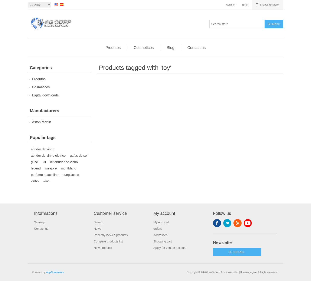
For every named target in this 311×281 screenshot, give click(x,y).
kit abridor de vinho (64, 162)
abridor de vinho (42, 149)
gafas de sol (79, 155)
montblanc (68, 168)
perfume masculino (44, 174)
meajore (51, 168)
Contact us (196, 48)
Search (274, 24)
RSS (237, 223)
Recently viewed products (111, 235)
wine (46, 181)
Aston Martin (41, 122)
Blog (170, 48)
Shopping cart (162, 241)
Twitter (227, 223)
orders (157, 228)
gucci (35, 162)
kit (44, 162)
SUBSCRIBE (237, 252)
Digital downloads (45, 95)
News (97, 228)
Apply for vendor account (169, 247)
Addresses (160, 235)
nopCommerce (55, 272)
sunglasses (71, 174)
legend (36, 168)
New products (103, 247)
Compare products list (108, 241)
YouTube (248, 223)
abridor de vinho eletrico (48, 155)
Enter (245, 4)
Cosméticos (144, 48)
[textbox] (237, 24)
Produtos (113, 48)
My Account (161, 222)
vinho (35, 181)
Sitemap (39, 222)
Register (231, 4)
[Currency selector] (39, 4)
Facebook (217, 223)
